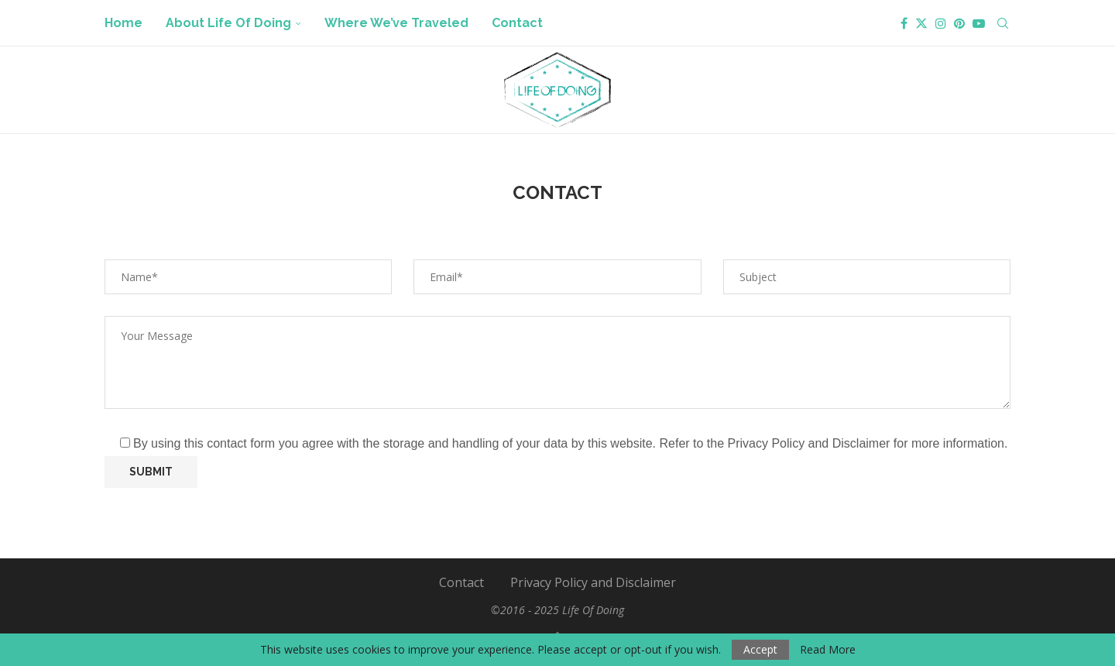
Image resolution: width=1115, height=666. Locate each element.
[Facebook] (904, 23)
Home (123, 22)
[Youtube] (979, 23)
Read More (828, 649)
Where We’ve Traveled (396, 22)
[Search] (1002, 23)
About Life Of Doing (228, 22)
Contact (517, 22)
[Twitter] (921, 23)
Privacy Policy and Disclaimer (593, 582)
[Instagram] (940, 23)
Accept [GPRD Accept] (760, 649)
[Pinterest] (959, 23)
